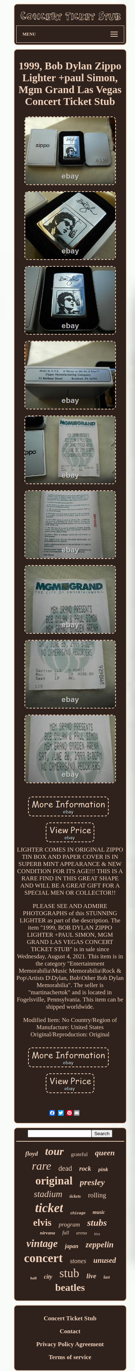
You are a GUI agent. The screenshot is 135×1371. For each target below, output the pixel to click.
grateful (79, 1154)
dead (65, 1168)
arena (81, 1232)
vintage (42, 1243)
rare (41, 1165)
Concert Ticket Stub (70, 1318)
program (69, 1224)
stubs (97, 1223)
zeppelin (100, 1244)
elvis (42, 1222)
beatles (70, 1287)
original (53, 1180)
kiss (97, 1234)
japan (71, 1246)
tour (54, 1151)
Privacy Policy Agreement (70, 1344)
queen (105, 1152)
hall (33, 1278)
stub (69, 1273)
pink (103, 1169)
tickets (75, 1196)
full (65, 1232)
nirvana (47, 1232)
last (106, 1277)
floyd (31, 1153)
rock (85, 1168)
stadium (48, 1194)
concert (43, 1258)
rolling (97, 1195)
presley (92, 1182)
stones (78, 1261)
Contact (70, 1331)
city (48, 1277)
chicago (77, 1213)
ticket (49, 1208)
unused (104, 1260)
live (91, 1276)
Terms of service (70, 1357)
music (99, 1212)
